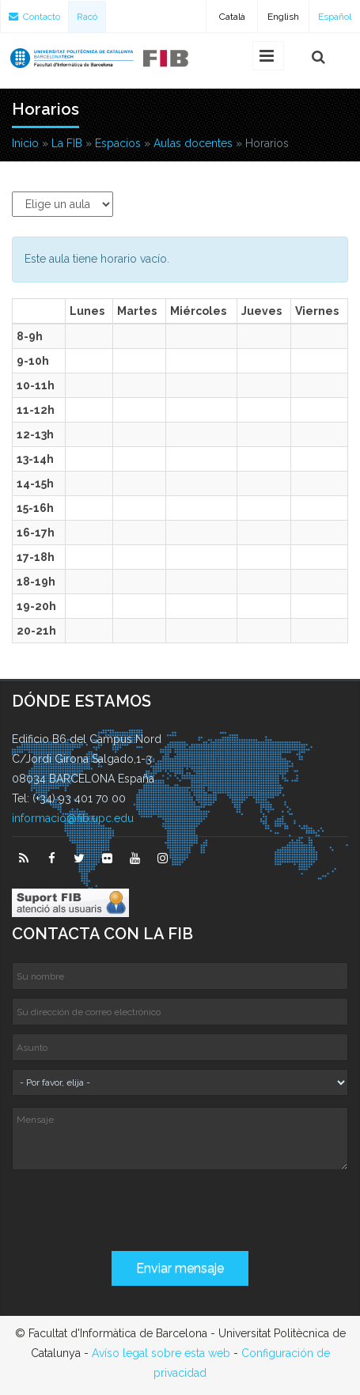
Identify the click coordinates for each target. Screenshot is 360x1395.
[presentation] (132, 1212)
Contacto (34, 16)
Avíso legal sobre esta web (161, 1353)
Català (232, 16)
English (283, 16)
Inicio (25, 143)
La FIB (66, 143)
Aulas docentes (193, 143)
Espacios (118, 143)
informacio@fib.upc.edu (73, 818)
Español (334, 16)
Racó (87, 16)
